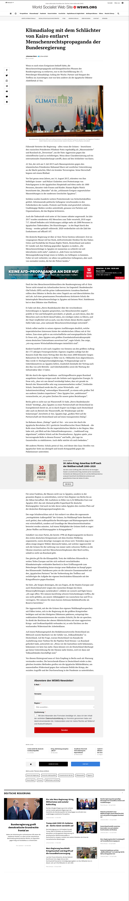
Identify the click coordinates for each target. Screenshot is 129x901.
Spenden (104, 18)
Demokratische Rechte (66, 775)
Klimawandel (80, 775)
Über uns (117, 3)
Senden (64, 730)
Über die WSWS (86, 18)
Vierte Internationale (28, 18)
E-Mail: (37, 684)
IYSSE (63, 18)
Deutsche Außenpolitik (49, 775)
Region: (37, 703)
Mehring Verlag (73, 18)
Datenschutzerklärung (54, 718)
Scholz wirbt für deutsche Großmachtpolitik (35, 750)
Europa (40, 780)
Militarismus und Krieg (52, 780)
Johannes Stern (31, 56)
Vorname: (38, 694)
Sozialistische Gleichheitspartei (49, 18)
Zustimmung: (39, 712)
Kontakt (110, 3)
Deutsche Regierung (33, 775)
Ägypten (90, 775)
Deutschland (30, 780)
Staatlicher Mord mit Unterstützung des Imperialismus (80, 750)
